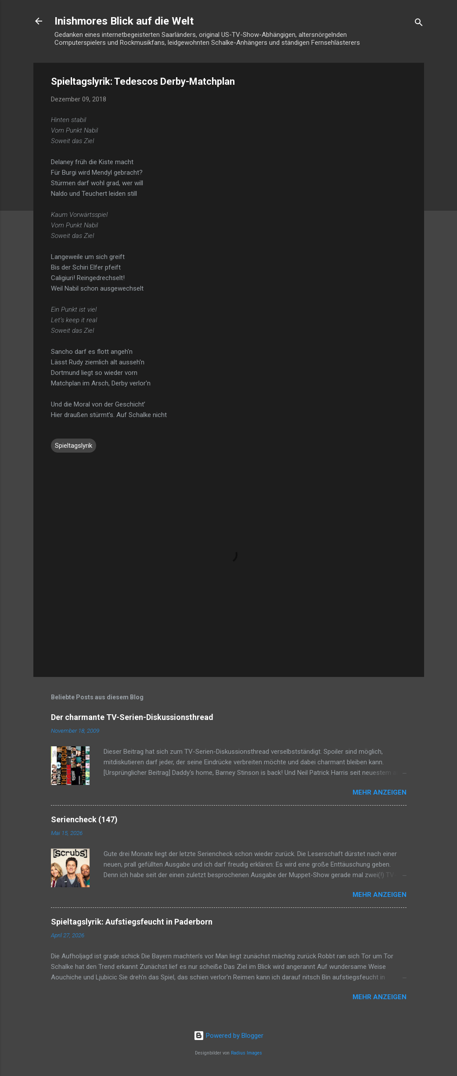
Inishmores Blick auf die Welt (124, 21)
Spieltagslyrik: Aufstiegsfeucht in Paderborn (131, 921)
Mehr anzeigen (380, 792)
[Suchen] (419, 24)
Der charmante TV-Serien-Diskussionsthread (132, 717)
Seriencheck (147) (84, 819)
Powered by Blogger (228, 1036)
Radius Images (246, 1053)
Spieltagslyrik (73, 446)
